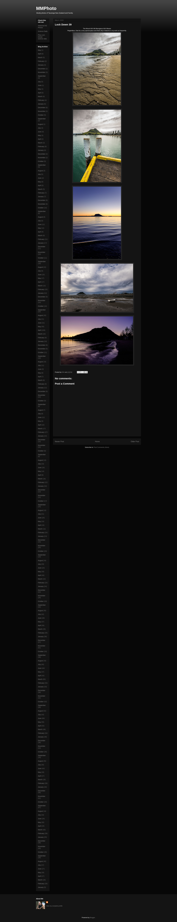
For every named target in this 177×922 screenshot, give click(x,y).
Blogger (92, 917)
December (41, 69)
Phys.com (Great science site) (42, 37)
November (41, 72)
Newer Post (59, 441)
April (39, 54)
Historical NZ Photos (42, 26)
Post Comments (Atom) (101, 447)
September (42, 76)
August (40, 124)
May (39, 50)
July (39, 82)
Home (97, 441)
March (40, 57)
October (41, 115)
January (41, 65)
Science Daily (43, 31)
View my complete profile (54, 906)
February (41, 61)
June (39, 85)
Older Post (135, 441)
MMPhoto (46, 8)
